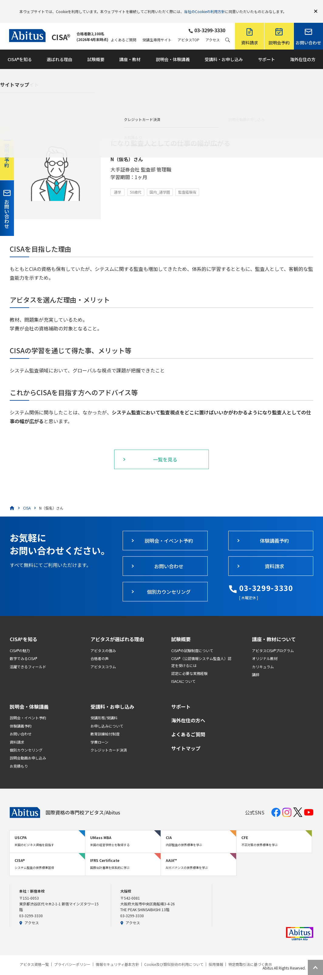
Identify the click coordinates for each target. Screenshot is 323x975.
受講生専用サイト (157, 31)
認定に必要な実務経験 (189, 664)
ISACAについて (183, 672)
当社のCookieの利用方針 (204, 6)
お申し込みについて (106, 717)
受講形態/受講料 (103, 708)
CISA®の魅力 (20, 641)
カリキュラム (263, 657)
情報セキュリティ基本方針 (117, 955)
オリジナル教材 (264, 649)
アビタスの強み (103, 641)
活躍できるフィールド (28, 657)
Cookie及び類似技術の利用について (173, 955)
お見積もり (19, 757)
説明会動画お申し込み (28, 749)
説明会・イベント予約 (28, 708)
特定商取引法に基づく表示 (250, 955)
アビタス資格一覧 (34, 955)
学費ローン (99, 733)
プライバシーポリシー (72, 955)
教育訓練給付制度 (105, 725)
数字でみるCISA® (23, 649)
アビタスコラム (103, 657)
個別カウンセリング (26, 741)
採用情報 (216, 955)
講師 (255, 665)
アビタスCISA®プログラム (273, 641)
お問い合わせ (21, 725)
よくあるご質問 (123, 31)
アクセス (213, 31)
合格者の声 (99, 649)
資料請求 (17, 733)
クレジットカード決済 (108, 741)
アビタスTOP (188, 31)
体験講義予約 (21, 717)
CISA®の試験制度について (192, 641)
